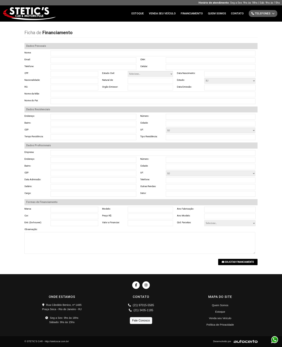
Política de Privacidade (220, 324)
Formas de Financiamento (210, 130)
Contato (237, 13)
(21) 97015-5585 (141, 305)
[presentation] (51, 266)
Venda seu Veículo (162, 13)
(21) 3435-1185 (141, 310)
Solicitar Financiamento (238, 261)
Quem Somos (217, 13)
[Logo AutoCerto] (245, 341)
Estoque (137, 13)
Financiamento (192, 13)
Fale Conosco (141, 320)
